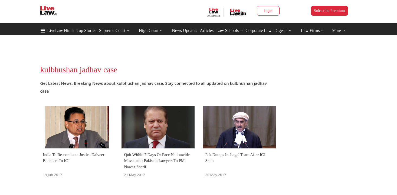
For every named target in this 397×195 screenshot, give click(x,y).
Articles (207, 30)
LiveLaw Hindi (60, 30)
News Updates (184, 30)
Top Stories (86, 30)
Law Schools (229, 30)
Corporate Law (258, 30)
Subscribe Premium (329, 11)
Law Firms (312, 30)
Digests (280, 30)
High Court (148, 30)
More (338, 31)
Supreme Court (112, 30)
